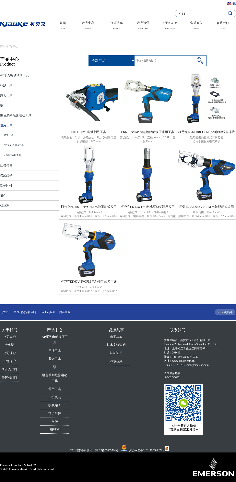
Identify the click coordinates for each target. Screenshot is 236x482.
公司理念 (9, 353)
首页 (63, 24)
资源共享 (116, 24)
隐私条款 (64, 312)
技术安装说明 (116, 345)
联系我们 (223, 24)
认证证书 (116, 353)
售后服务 (196, 24)
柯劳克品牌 (9, 369)
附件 (3, 195)
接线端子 (6, 175)
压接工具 (6, 85)
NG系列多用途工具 (14, 145)
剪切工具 (6, 95)
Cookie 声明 (48, 312)
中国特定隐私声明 (25, 312)
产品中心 (88, 24)
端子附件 (6, 185)
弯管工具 (8, 135)
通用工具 (6, 125)
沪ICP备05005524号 (107, 450)
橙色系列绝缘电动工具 (15, 115)
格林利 (4, 205)
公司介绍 (9, 337)
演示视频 (116, 361)
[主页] (5, 312)
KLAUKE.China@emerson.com (191, 365)
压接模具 (6, 165)
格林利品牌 (9, 377)
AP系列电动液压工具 (14, 75)
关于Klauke (169, 24)
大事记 (9, 345)
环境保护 (9, 361)
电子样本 (116, 337)
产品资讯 (143, 24)
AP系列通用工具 (12, 155)
